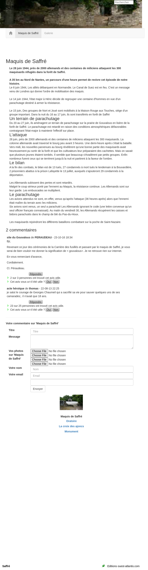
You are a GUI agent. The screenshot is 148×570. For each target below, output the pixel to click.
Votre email (16, 374)
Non (56, 281)
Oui (49, 281)
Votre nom (15, 367)
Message (14, 336)
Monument (71, 431)
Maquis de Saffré (28, 33)
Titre (11, 330)
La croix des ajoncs (71, 426)
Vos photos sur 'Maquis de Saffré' (16, 354)
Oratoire (71, 421)
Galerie (48, 33)
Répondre (36, 274)
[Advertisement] (71, 48)
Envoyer (38, 388)
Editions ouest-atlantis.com (123, 566)
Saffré (12, 8)
